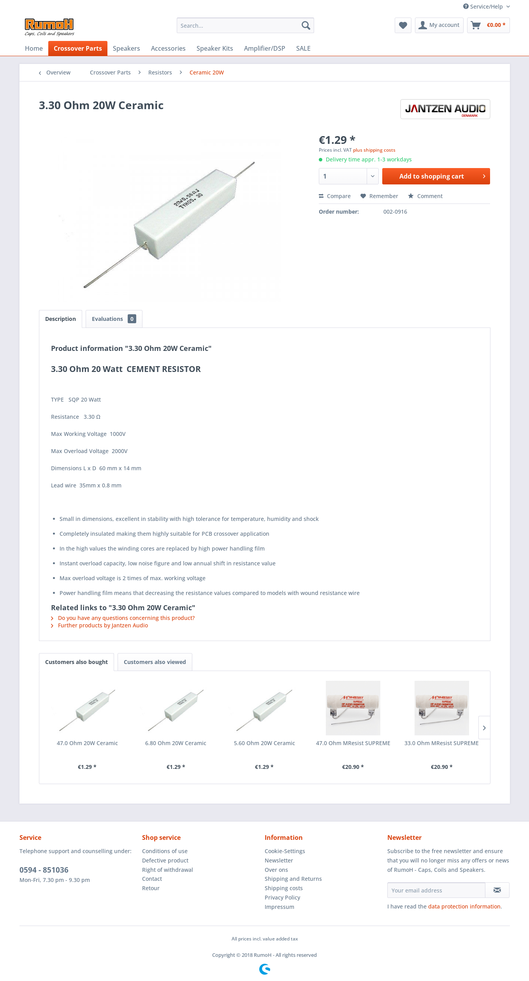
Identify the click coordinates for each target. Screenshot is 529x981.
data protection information (464, 906)
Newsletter (279, 860)
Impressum (279, 906)
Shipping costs (284, 888)
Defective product (165, 860)
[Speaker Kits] (215, 48)
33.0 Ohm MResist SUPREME (441, 743)
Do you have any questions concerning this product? (123, 618)
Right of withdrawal (167, 869)
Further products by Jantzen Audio (99, 625)
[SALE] (303, 48)
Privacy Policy (282, 897)
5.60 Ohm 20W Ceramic (264, 743)
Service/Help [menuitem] (483, 6)
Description (60, 318)
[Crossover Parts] (77, 48)
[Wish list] (403, 25)
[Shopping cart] (488, 25)
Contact (152, 878)
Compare (335, 196)
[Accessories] (168, 48)
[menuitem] (245, 25)
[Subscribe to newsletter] (497, 890)
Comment (425, 196)
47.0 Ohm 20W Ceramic (87, 743)
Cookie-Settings (285, 851)
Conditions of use (165, 851)
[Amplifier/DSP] (265, 48)
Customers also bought (76, 662)
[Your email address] (436, 890)
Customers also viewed (155, 662)
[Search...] (245, 25)
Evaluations (114, 318)
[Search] (306, 25)
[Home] (33, 48)
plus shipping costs (374, 150)
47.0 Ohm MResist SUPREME (353, 743)
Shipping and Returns (293, 878)
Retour (151, 888)
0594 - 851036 (44, 870)
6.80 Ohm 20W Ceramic (175, 743)
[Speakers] (126, 48)
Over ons (276, 869)
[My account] (439, 25)
